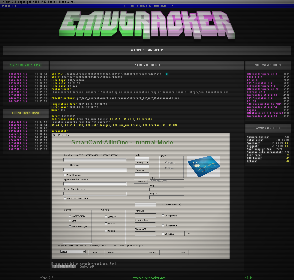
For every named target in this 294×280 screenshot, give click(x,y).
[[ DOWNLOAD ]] (63, 266)
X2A (81, 125)
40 (288, 161)
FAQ (132, 6)
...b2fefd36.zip (15, 89)
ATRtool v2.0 (256, 92)
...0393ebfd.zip (15, 83)
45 (288, 158)
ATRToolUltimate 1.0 (261, 86)
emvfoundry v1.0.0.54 (262, 107)
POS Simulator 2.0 (259, 83)
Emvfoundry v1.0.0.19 (262, 116)
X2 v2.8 (252, 80)
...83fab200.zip (15, 74)
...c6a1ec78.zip (15, 86)
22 (288, 155)
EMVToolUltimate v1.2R (262, 89)
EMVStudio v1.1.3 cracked (265, 113)
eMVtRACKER (9, 6)
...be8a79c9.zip (15, 80)
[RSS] (37, 65)
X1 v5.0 (70, 125)
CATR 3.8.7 (254, 77)
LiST (124, 6)
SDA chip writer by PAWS (264, 104)
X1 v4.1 (57, 125)
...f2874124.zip (15, 137)
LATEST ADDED (21, 113)
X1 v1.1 (115, 119)
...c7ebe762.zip (15, 140)
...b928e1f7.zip (15, 77)
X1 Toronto (144, 119)
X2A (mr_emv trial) (126, 125)
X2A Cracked (151, 125)
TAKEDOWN (160, 6)
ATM (171, 6)
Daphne (251, 110)
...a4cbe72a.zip (15, 98)
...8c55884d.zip (15, 95)
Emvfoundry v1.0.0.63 (262, 95)
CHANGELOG (144, 6)
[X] (287, 143)
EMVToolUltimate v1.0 (262, 74)
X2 (164, 125)
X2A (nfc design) (98, 125)
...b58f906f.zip (15, 92)
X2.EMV (173, 125)
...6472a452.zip (15, 101)
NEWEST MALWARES (21, 65)
